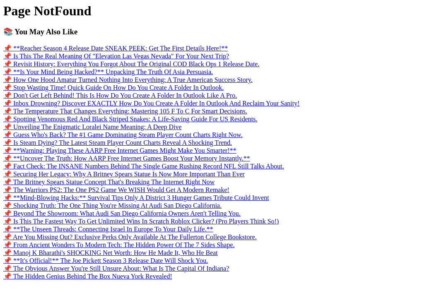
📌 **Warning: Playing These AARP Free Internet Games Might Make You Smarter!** (119, 150)
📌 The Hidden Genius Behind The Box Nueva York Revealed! (87, 276)
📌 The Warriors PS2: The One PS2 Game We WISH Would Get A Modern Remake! (116, 189)
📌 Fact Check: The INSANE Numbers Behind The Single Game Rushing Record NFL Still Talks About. (143, 166)
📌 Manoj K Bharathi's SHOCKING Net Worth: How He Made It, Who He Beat (110, 252)
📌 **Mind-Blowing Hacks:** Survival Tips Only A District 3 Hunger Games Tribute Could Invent (136, 197)
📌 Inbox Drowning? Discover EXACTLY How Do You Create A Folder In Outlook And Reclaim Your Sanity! (151, 103)
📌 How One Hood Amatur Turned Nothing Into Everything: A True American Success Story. (128, 79)
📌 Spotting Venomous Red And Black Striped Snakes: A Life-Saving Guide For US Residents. (130, 119)
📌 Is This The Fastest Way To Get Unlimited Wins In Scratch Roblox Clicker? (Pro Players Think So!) (141, 221)
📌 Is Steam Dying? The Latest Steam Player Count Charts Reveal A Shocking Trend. (117, 142)
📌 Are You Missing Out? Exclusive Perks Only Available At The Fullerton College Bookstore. (130, 236)
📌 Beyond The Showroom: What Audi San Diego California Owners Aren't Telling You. (122, 213)
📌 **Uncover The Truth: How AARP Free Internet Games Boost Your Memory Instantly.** (126, 158)
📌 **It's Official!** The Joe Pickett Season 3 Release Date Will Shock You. (105, 260)
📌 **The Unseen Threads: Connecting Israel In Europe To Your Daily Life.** (108, 229)
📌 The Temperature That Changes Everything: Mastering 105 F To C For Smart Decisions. (125, 111)
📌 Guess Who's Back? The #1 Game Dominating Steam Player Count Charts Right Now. (123, 134)
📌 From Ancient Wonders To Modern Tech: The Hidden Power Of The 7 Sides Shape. (118, 244)
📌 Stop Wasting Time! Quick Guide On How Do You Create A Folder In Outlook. (113, 87)
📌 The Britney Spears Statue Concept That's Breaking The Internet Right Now (108, 181)
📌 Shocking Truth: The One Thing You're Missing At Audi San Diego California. (112, 205)
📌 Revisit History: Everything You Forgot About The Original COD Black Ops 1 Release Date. (131, 63)
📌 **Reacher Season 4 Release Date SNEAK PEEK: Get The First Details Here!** (115, 48)
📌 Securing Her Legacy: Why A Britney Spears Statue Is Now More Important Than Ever (124, 174)
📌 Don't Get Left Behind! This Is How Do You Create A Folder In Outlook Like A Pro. (120, 95)
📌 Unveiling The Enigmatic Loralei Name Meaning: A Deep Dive (92, 126)
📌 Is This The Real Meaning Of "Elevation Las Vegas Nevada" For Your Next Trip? (116, 56)
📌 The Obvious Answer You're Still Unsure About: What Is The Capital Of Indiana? (116, 268)
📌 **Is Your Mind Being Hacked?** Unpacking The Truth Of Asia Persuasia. (108, 71)
